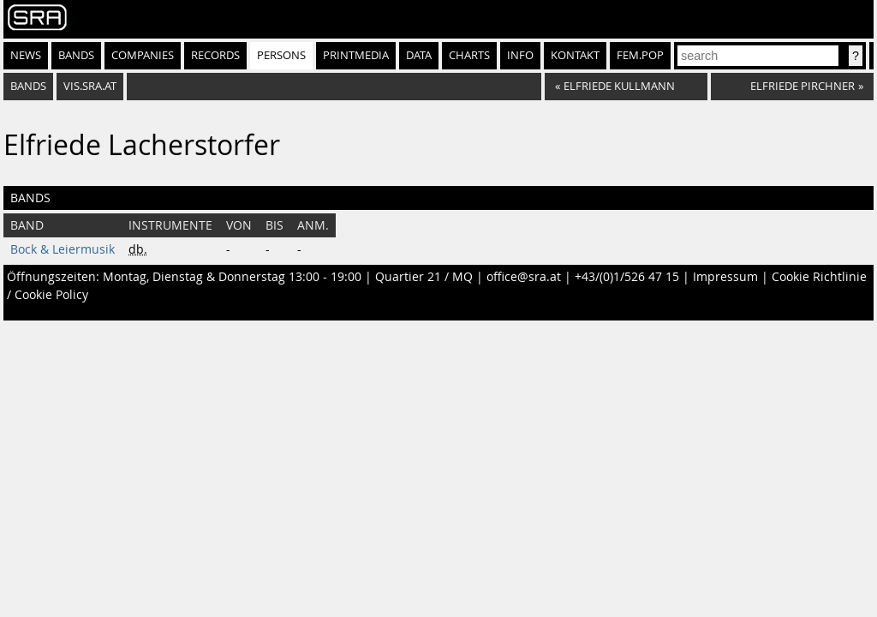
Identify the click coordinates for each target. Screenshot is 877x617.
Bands (76, 55)
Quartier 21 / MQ (424, 277)
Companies (142, 55)
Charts (469, 55)
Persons (281, 55)
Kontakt (575, 55)
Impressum (725, 277)
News (25, 55)
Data (419, 55)
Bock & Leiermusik (62, 249)
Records (215, 55)
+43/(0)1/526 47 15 (627, 277)
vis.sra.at (89, 86)
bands (28, 86)
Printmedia (356, 55)
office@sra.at (523, 277)
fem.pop (640, 55)
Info (520, 55)
